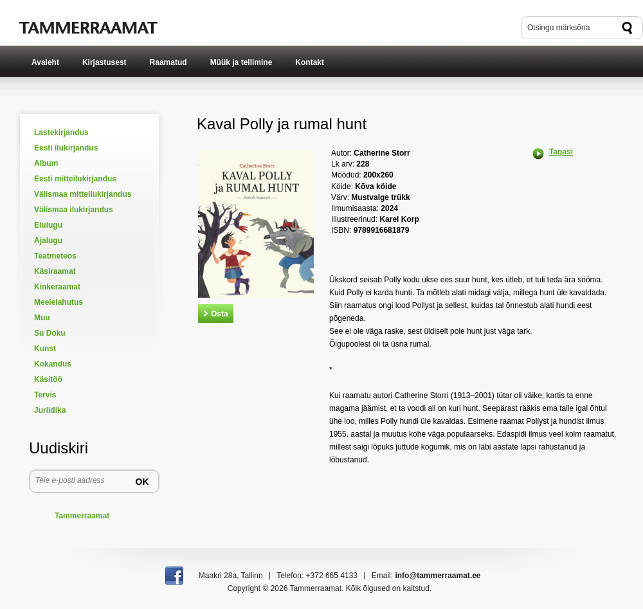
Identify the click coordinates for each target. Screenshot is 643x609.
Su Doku (50, 333)
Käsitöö (48, 379)
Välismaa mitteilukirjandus (82, 194)
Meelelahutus (58, 302)
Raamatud (168, 62)
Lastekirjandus (61, 132)
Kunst (45, 348)
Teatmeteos (55, 255)
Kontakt (309, 62)
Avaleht (45, 62)
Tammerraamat (82, 515)
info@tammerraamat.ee (437, 575)
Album (46, 163)
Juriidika (50, 410)
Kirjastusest (104, 62)
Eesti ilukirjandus (66, 147)
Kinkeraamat (57, 286)
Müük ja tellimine (241, 62)
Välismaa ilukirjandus (73, 209)
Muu (42, 317)
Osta (219, 313)
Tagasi (561, 152)
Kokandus (52, 363)
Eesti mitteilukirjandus (75, 178)
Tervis (45, 394)
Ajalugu (48, 240)
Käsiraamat (55, 271)
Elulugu (48, 225)
